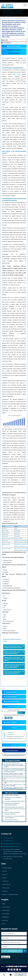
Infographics (5, 917)
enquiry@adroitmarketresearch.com (12, 843)
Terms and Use (6, 884)
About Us (4, 874)
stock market (16, 74)
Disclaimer (5, 891)
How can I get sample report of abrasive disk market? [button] (14, 672)
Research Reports (7, 868)
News (3, 923)
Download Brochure (11, 750)
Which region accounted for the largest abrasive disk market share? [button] (14, 659)
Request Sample (10, 692)
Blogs (3, 903)
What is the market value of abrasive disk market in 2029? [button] (14, 646)
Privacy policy (6, 888)
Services (4, 871)
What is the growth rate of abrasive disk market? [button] (14, 652)
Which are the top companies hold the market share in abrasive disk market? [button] (14, 666)
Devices (13, 11)
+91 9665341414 (8, 840)
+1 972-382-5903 (8, 838)
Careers (4, 878)
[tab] (14, 646)
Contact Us (5, 881)
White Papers (6, 910)
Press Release (6, 907)
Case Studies (5, 913)
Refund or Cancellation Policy (10, 894)
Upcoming (5, 920)
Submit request (17, 951)
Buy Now (21, 712)
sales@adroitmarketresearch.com (12, 846)
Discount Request (10, 697)
